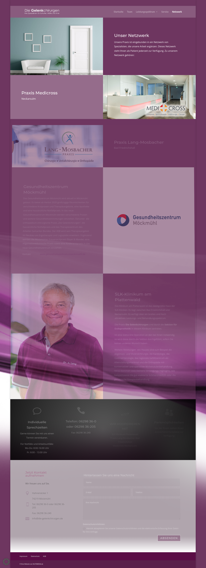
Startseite (118, 12)
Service (165, 12)
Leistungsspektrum (145, 12)
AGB (44, 556)
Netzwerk (177, 12)
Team (129, 12)
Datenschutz (35, 556)
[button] (6, 561)
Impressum (23, 556)
